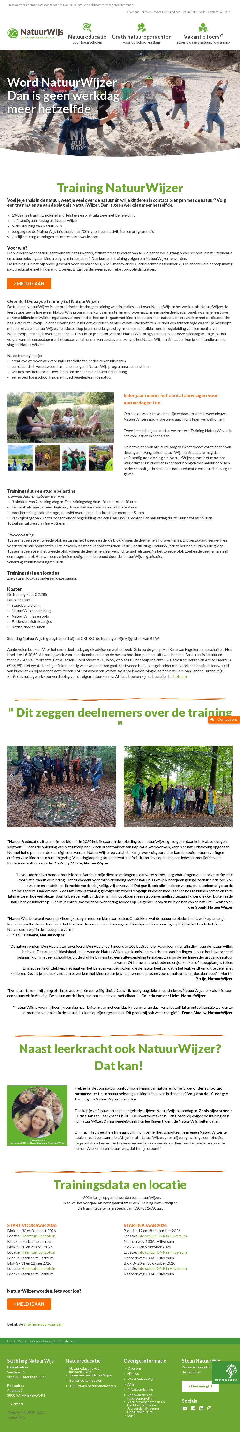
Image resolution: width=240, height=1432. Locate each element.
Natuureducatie (83, 1361)
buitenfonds (125, 5)
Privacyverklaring (140, 1390)
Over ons (133, 12)
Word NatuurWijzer (167, 12)
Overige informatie (145, 1361)
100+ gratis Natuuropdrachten (92, 1386)
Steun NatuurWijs (193, 12)
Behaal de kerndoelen (85, 1380)
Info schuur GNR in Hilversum (162, 1236)
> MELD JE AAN (29, 283)
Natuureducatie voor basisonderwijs (85, 1370)
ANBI (132, 1384)
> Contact (15, 1404)
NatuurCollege (72, 5)
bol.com (180, 676)
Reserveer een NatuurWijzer (90, 1375)
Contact (213, 12)
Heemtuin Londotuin (38, 1236)
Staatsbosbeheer (48, 5)
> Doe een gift (200, 1386)
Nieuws (147, 12)
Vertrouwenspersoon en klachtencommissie (146, 1403)
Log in (225, 12)
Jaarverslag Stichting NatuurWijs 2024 (143, 1410)
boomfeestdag (103, 5)
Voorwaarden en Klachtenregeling (140, 1396)
